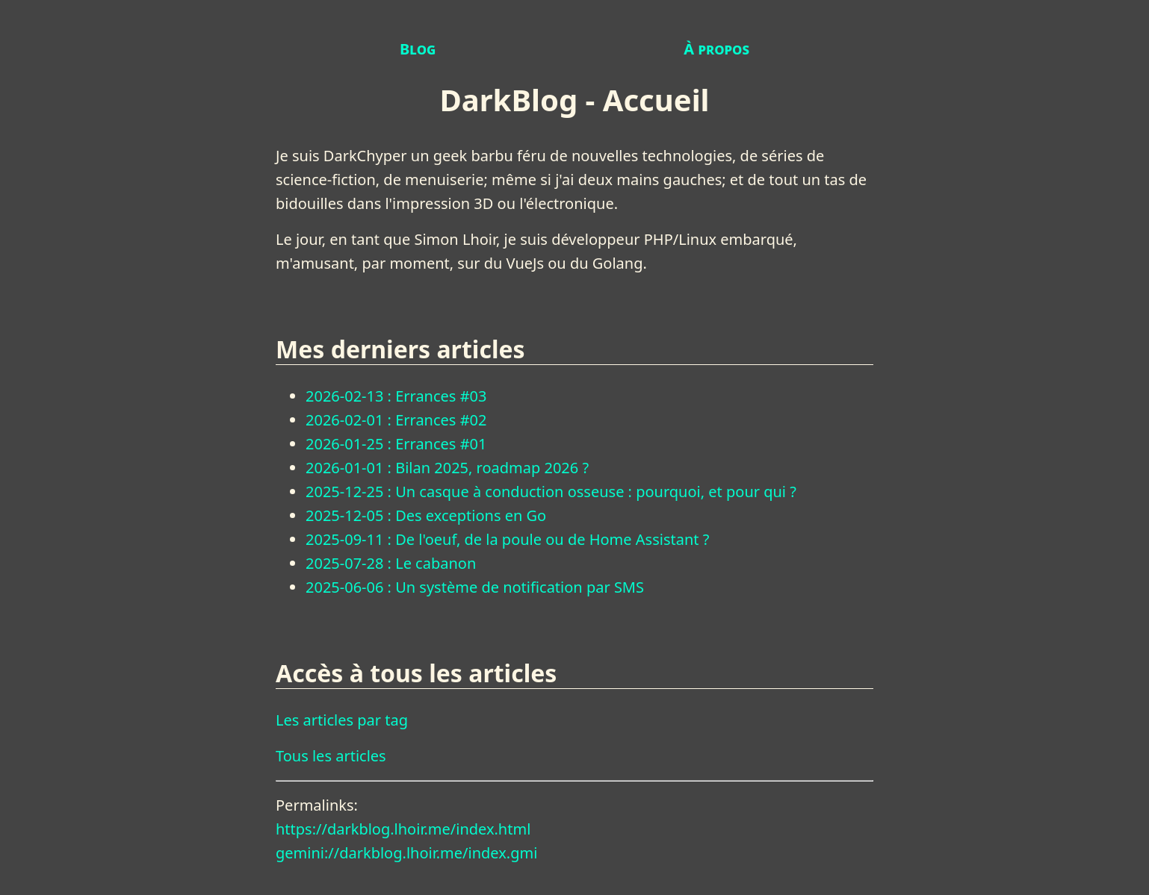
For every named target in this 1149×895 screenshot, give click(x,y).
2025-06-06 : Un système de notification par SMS (475, 587)
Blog (418, 49)
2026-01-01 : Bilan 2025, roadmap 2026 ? (447, 468)
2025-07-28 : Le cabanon (391, 563)
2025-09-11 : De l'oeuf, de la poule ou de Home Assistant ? (507, 539)
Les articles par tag (342, 720)
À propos (716, 49)
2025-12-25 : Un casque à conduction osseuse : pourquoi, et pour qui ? (551, 491)
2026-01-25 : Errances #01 (396, 444)
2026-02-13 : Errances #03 (396, 396)
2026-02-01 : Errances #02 (396, 420)
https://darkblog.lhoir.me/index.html (403, 829)
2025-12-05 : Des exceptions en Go (426, 515)
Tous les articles (331, 756)
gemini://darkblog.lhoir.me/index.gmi (406, 853)
